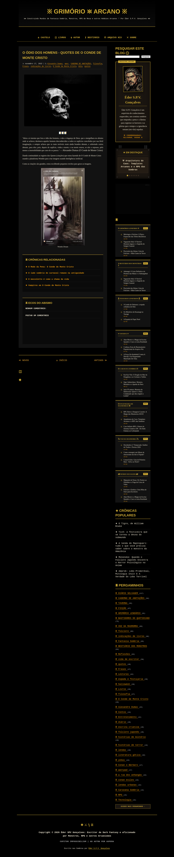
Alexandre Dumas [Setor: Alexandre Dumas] (127, 707)
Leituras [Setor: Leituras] (122, 674)
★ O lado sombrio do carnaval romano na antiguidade (54, 273)
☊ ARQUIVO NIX (113, 37)
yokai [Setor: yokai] (120, 760)
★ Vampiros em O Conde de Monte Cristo (47, 285)
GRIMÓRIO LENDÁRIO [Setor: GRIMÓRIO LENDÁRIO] (128, 613)
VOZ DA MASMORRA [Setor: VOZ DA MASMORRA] (127, 626)
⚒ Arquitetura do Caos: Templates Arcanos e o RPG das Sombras (133, 165)
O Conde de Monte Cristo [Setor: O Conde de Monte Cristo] (131, 699)
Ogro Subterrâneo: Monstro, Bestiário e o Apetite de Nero (133, 383)
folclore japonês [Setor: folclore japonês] (127, 732)
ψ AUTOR (75, 37)
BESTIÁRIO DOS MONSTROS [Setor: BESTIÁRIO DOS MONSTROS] (131, 646)
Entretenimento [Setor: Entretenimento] (126, 717)
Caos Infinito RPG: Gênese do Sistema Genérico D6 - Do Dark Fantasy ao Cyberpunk (134, 428)
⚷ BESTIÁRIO (92, 37)
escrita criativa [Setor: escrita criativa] (127, 727)
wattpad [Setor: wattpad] (122, 770)
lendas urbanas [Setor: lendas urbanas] (126, 785)
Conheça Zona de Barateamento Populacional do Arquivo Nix (134, 348)
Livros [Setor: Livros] (121, 689)
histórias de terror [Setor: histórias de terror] (129, 745)
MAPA (145, 228)
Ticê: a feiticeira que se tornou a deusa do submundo (131, 535)
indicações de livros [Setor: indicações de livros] (130, 636)
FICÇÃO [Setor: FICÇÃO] (121, 608)
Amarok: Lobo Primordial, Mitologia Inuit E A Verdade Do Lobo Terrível (132, 574)
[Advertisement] (133, 199)
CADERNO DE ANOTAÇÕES (81, 64)
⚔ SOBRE (132, 37)
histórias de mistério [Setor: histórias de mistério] (130, 737)
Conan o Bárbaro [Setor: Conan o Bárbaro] (127, 765)
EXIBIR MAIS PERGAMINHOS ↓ (133, 806)
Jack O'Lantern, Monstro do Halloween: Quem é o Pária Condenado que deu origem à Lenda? (134, 393)
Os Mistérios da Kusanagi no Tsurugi (133, 313)
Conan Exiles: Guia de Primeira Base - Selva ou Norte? (134, 461)
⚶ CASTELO (43, 37)
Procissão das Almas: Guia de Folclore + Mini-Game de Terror (135, 252)
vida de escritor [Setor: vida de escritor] (127, 659)
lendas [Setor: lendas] (121, 750)
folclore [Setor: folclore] (122, 631)
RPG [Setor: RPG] (119, 795)
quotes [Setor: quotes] (121, 664)
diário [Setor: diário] (121, 722)
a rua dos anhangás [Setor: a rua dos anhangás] (129, 775)
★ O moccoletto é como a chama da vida (47, 279)
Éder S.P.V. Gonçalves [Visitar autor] (99, 848)
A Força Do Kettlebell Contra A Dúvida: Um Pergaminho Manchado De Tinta (134, 356)
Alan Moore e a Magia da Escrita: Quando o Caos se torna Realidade (135, 341)
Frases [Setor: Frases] (121, 669)
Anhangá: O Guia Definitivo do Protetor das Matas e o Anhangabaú (136, 272)
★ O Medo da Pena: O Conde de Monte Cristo (49, 267)
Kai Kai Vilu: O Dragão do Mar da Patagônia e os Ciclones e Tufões (135, 376)
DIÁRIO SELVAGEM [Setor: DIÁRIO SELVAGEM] (127, 593)
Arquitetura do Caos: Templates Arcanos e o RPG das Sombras (134, 420)
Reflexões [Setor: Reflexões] (123, 654)
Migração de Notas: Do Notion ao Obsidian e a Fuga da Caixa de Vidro (135, 482)
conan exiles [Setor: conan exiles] (125, 780)
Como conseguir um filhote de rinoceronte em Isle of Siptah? (134, 453)
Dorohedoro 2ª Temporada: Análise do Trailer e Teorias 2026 (136, 446)
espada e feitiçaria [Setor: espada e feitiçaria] (129, 679)
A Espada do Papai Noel (132, 319)
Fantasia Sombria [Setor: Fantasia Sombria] (127, 641)
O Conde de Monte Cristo (75, 66)
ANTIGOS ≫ (100, 360)
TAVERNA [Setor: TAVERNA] (122, 603)
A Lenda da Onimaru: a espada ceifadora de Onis (134, 306)
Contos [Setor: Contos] (121, 712)
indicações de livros (52, 66)
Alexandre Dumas (55, 64)
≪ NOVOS (24, 360)
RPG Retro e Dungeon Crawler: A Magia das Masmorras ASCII (135, 413)
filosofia (27, 66)
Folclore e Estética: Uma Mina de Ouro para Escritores (135, 491)
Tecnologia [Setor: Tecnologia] (124, 800)
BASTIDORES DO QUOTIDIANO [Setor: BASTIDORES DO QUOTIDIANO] (132, 618)
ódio (92, 66)
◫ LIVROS (60, 37)
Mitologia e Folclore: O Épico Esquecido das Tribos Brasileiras (135, 235)
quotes (99, 66)
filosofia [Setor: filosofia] (123, 694)
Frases (37, 66)
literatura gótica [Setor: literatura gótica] (128, 755)
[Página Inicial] (87, 11)
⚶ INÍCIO (61, 360)
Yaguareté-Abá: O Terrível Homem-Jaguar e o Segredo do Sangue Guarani (134, 244)
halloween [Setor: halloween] (123, 684)
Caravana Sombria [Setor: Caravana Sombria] (127, 790)
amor (67, 64)
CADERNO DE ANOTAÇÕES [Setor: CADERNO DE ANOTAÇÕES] (130, 598)
